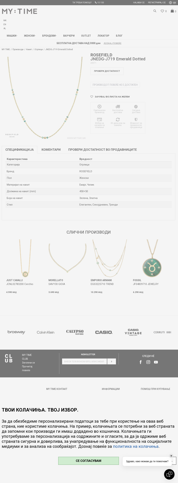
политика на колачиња (136, 446)
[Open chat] (169, 474)
